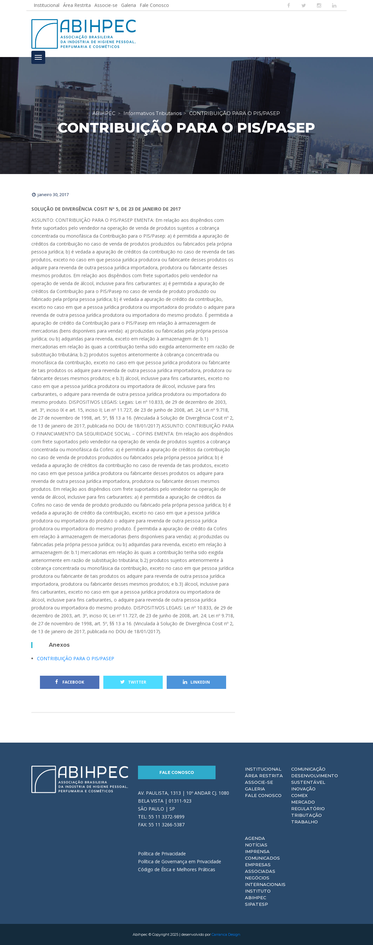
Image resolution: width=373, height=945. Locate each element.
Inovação (303, 788)
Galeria (128, 5)
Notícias (256, 844)
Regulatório (308, 808)
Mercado (303, 802)
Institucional (46, 5)
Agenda (255, 838)
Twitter (133, 682)
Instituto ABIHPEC (258, 894)
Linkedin (196, 682)
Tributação (306, 815)
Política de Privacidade (162, 853)
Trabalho (304, 821)
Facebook (69, 682)
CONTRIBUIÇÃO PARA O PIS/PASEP (75, 658)
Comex (299, 795)
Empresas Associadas (260, 868)
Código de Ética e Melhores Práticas (176, 869)
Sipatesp (256, 904)
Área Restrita (77, 5)
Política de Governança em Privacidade (179, 861)
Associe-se (106, 5)
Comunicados (262, 858)
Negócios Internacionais (265, 881)
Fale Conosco (154, 5)
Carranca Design (226, 934)
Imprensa (257, 851)
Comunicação (308, 769)
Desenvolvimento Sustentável (314, 779)
